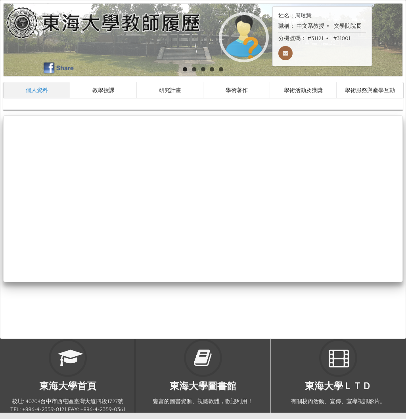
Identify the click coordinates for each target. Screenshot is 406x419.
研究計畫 (170, 89)
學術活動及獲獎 (303, 89)
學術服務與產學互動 (370, 89)
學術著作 (237, 89)
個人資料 (37, 89)
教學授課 (103, 89)
